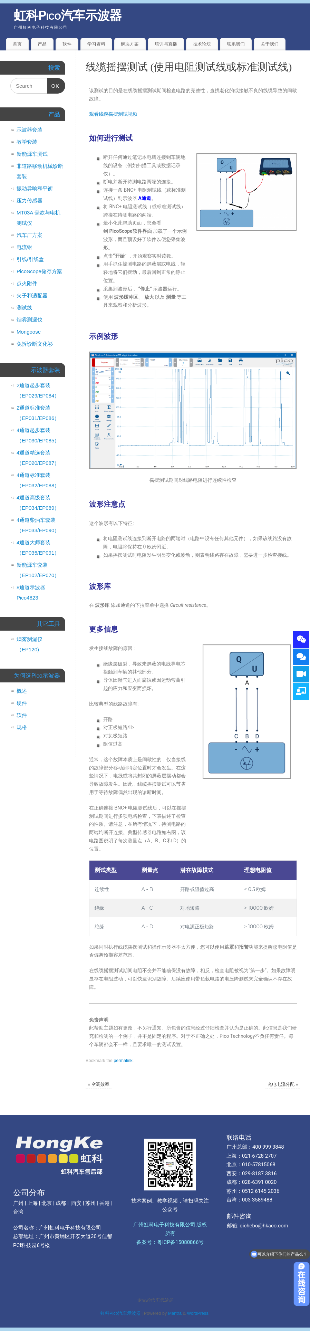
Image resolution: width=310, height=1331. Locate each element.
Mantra (175, 1313)
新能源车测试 (32, 154)
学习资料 (96, 44)
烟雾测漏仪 (29, 320)
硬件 (22, 703)
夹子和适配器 (32, 295)
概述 (22, 691)
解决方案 (130, 44)
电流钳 (24, 247)
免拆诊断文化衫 (35, 344)
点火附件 (27, 283)
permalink (123, 1060)
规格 (22, 727)
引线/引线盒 (30, 259)
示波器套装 (29, 130)
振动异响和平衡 (35, 188)
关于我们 (270, 44)
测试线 (24, 307)
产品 (42, 44)
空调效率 (98, 1084)
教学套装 (27, 142)
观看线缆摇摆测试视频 (113, 114)
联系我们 (236, 44)
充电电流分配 (283, 1084)
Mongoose (29, 332)
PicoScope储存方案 (39, 271)
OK (53, 83)
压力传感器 (29, 200)
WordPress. (198, 1313)
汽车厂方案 (29, 235)
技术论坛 (202, 44)
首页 (17, 44)
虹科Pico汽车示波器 (68, 15)
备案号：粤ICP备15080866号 (170, 1242)
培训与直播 (166, 44)
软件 (66, 44)
